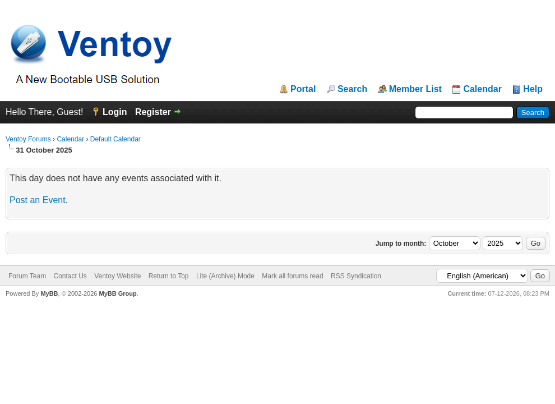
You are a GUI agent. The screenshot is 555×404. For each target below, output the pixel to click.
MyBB (49, 293)
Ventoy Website (117, 276)
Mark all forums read (292, 276)
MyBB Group (117, 293)
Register (153, 112)
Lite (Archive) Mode (225, 276)
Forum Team (27, 276)
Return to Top (169, 276)
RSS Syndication (356, 276)
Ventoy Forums (28, 139)
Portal (303, 89)
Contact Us (69, 276)
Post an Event (38, 200)
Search (352, 89)
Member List (415, 89)
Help (533, 89)
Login (115, 112)
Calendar (482, 89)
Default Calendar (115, 139)
